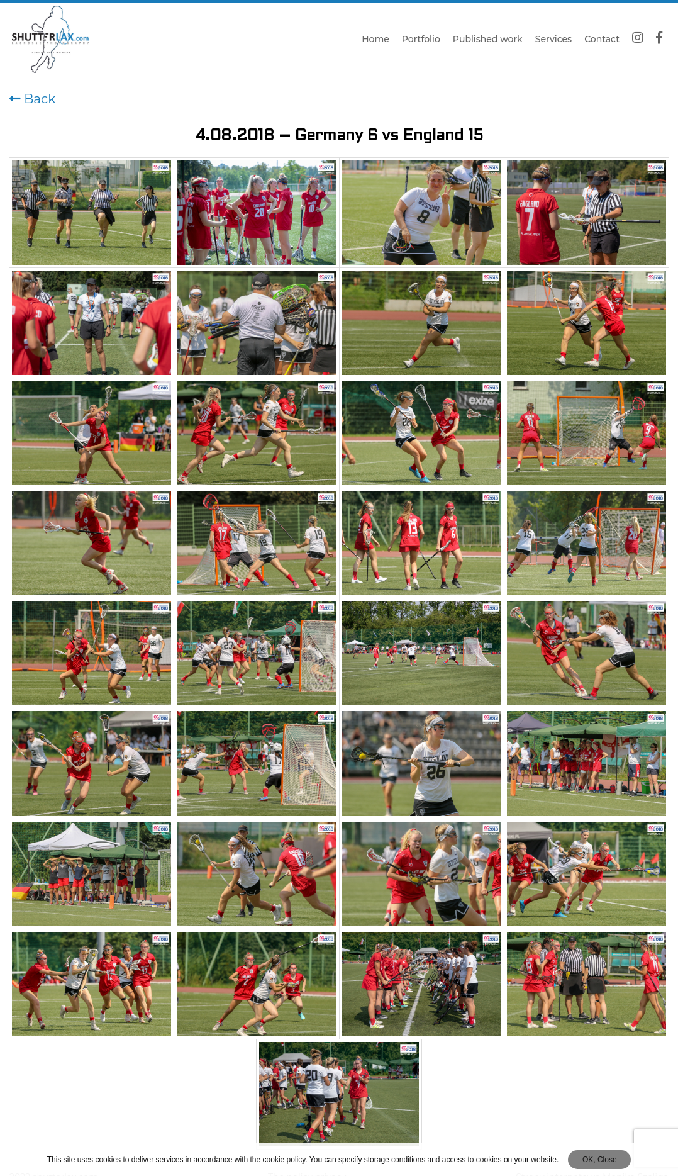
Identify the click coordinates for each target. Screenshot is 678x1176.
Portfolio (421, 39)
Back (32, 98)
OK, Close (599, 1159)
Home (375, 39)
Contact (602, 39)
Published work (488, 39)
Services (553, 39)
